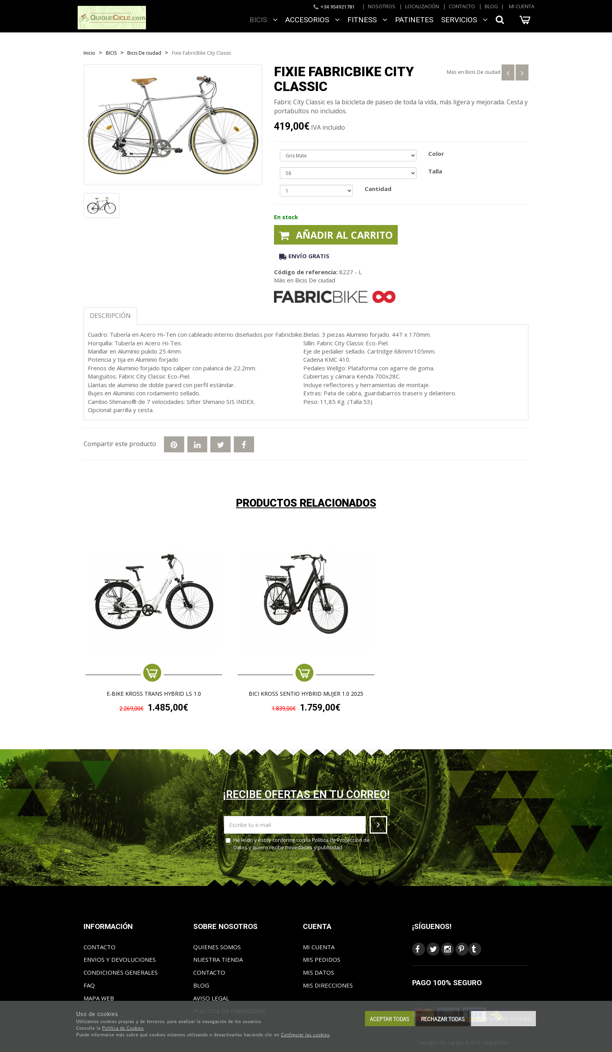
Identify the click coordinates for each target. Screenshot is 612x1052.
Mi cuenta (521, 6)
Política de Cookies (123, 1028)
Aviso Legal (211, 998)
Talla (435, 171)
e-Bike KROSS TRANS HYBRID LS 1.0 (154, 694)
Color (436, 153)
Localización (422, 6)
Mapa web (99, 998)
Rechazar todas (443, 1018)
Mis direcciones (328, 985)
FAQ (89, 985)
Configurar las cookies (305, 1034)
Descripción (110, 315)
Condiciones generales (121, 972)
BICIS (263, 19)
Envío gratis (304, 256)
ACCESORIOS (312, 19)
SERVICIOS (464, 19)
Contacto (462, 6)
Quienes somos (217, 947)
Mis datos (318, 972)
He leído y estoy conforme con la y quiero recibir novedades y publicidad (298, 843)
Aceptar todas (389, 1018)
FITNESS (367, 19)
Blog (491, 6)
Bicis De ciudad (482, 71)
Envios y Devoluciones (120, 959)
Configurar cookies (503, 1018)
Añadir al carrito (336, 234)
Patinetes (414, 19)
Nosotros (381, 6)
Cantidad (378, 189)
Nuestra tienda (218, 959)
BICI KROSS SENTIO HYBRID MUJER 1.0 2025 (306, 694)
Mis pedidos (321, 959)
